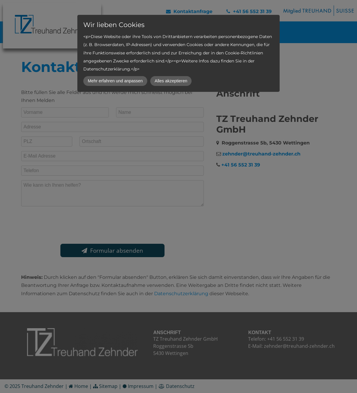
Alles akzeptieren (171, 80)
